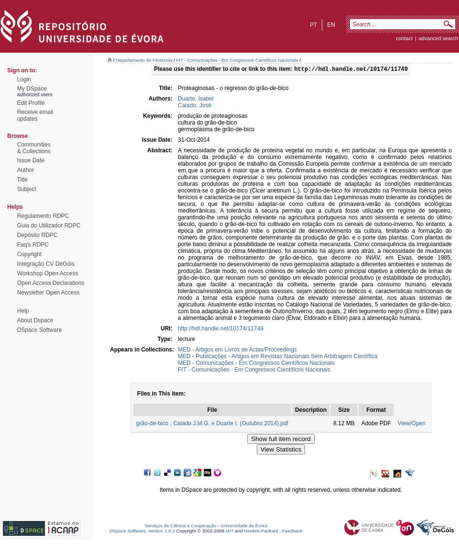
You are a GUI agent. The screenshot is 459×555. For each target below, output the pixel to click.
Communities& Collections (34, 148)
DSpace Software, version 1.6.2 (142, 531)
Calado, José (194, 106)
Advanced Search (438, 38)
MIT (230, 531)
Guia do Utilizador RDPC (49, 225)
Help (23, 310)
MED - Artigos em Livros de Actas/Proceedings (237, 350)
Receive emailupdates (35, 115)
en (331, 25)
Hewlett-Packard (261, 531)
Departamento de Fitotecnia (144, 60)
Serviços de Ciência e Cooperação (181, 526)
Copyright (29, 254)
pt (313, 25)
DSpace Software (39, 330)
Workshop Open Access (47, 273)
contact (404, 38)
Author (25, 170)
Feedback (292, 531)
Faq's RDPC (33, 244)
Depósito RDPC (37, 235)
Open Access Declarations (51, 283)
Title (22, 179)
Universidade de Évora (243, 526)
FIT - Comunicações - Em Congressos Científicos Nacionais (237, 60)
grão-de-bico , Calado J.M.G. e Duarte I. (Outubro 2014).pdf (212, 424)
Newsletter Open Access (48, 292)
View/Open (412, 424)
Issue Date (30, 160)
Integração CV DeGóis (46, 264)
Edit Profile (31, 103)
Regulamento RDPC (43, 216)
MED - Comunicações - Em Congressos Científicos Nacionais (256, 364)
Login (24, 79)
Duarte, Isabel (196, 99)
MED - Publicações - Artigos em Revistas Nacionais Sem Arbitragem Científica (278, 357)
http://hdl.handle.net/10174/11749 (220, 329)
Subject (26, 189)
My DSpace (32, 88)
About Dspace (35, 320)
